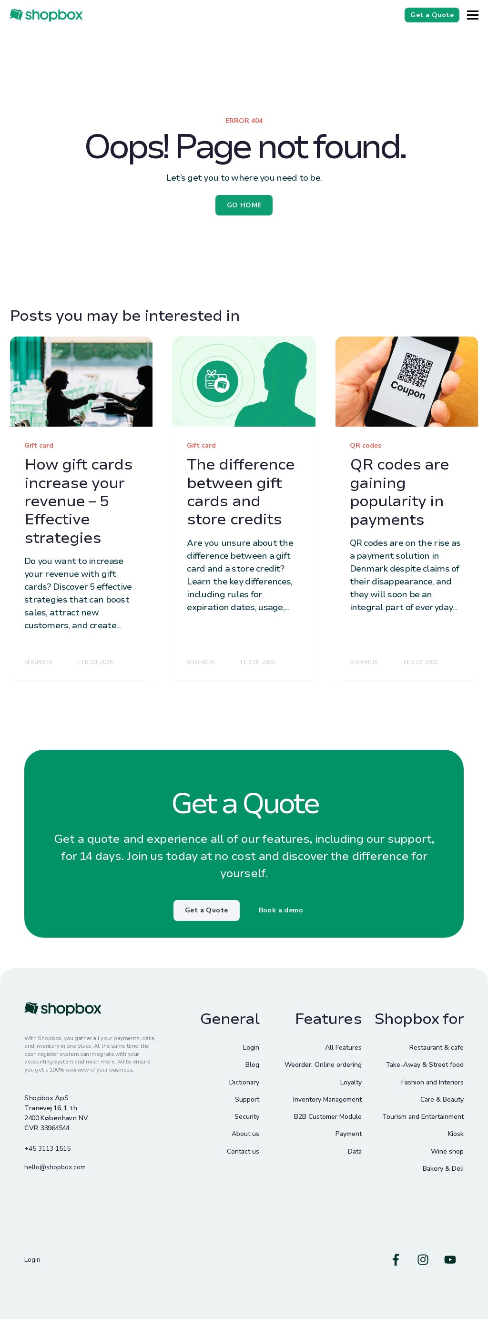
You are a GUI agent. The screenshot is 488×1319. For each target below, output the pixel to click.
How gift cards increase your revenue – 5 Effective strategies (78, 501)
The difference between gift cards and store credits (241, 492)
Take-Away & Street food (425, 1065)
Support (247, 1099)
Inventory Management (327, 1099)
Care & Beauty (442, 1099)
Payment (349, 1134)
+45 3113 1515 (47, 1148)
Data (355, 1151)
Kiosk (456, 1134)
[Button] (472, 15)
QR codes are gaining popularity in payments (399, 492)
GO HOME (244, 205)
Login (251, 1047)
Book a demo (281, 910)
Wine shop (447, 1151)
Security (246, 1117)
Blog (252, 1065)
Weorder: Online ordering (323, 1065)
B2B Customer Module (328, 1117)
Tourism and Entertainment (423, 1117)
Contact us (243, 1151)
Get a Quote (206, 910)
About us (245, 1134)
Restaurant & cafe (436, 1047)
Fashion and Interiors (432, 1082)
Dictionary (244, 1082)
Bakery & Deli (443, 1169)
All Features (343, 1047)
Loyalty (351, 1082)
